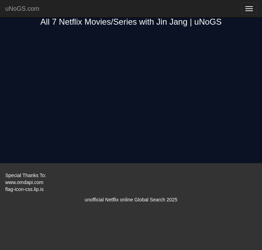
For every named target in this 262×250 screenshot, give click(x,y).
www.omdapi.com (24, 182)
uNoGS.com (22, 8)
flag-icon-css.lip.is (24, 189)
